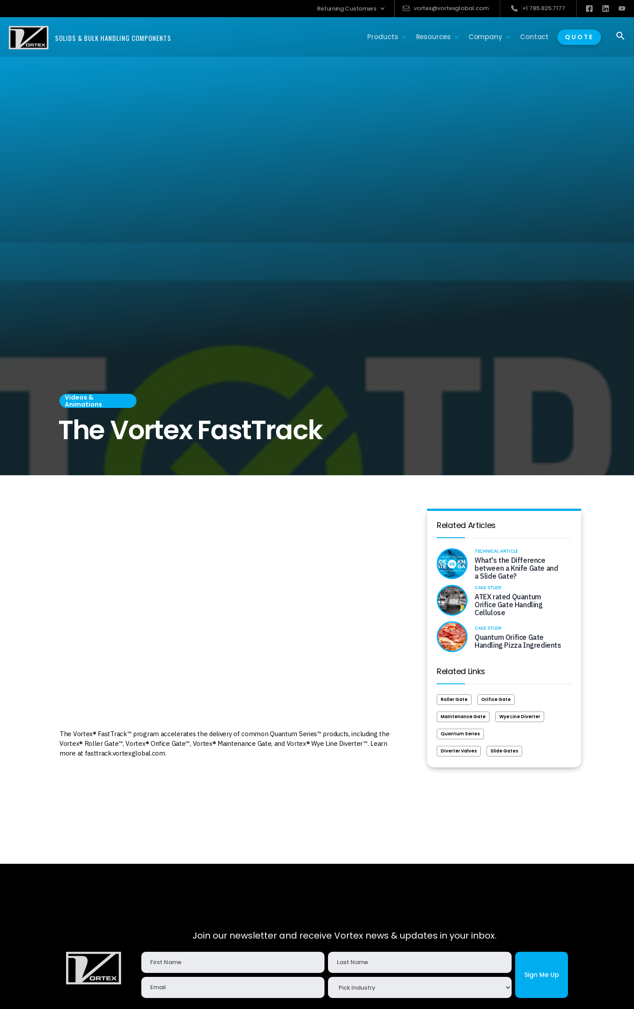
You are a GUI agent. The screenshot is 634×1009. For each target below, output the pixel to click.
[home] (90, 37)
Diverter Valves (459, 751)
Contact (534, 36)
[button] (351, 8)
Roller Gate (454, 699)
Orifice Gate (496, 699)
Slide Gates (504, 751)
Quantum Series (460, 733)
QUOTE (579, 37)
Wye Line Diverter (519, 716)
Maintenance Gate (463, 716)
